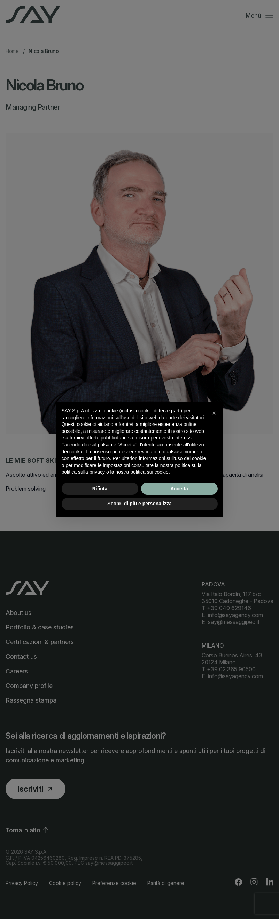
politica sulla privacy (83, 472)
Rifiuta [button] (100, 488)
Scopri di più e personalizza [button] (139, 503)
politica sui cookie (149, 472)
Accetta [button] (179, 488)
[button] (214, 413)
